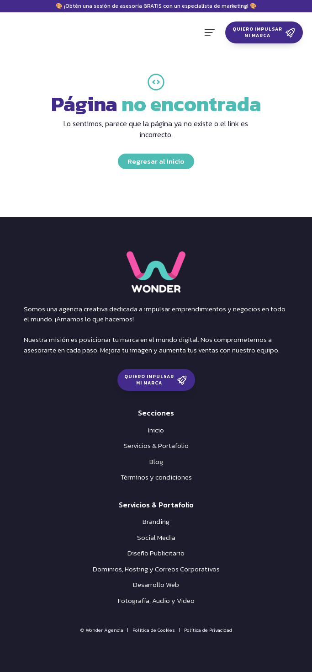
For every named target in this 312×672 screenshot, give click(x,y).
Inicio (156, 430)
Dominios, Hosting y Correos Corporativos (156, 569)
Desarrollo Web (156, 585)
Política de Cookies (153, 630)
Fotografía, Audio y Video (156, 601)
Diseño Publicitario (156, 553)
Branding (156, 522)
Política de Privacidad (208, 630)
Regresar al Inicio (156, 161)
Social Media (156, 538)
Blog (156, 462)
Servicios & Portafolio (156, 446)
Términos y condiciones (156, 477)
